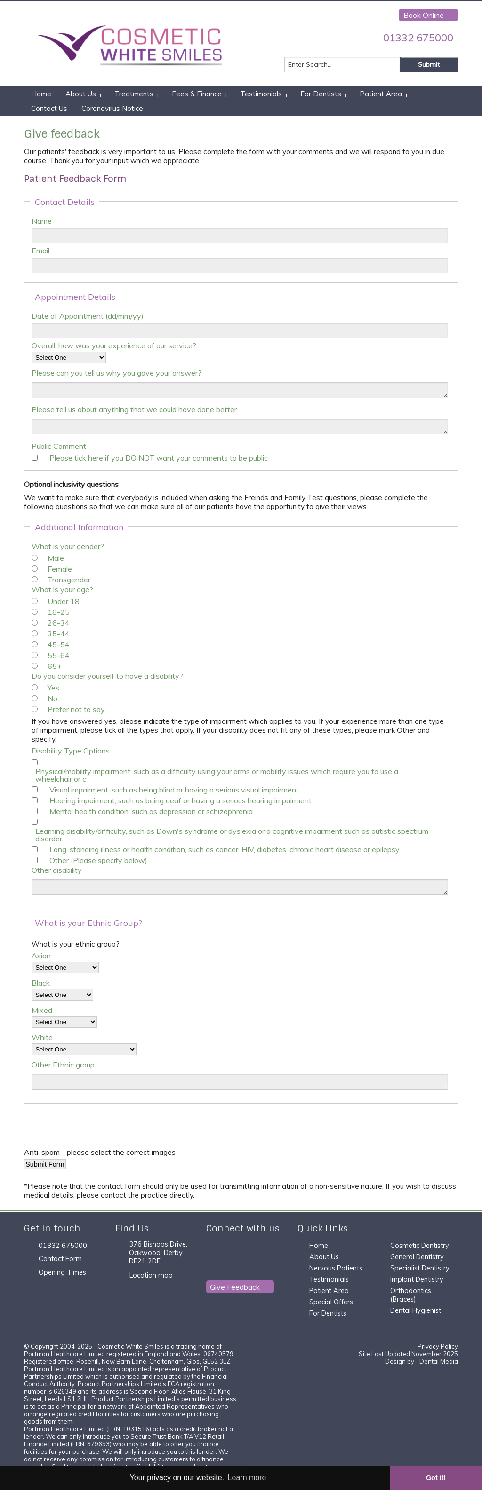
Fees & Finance (200, 94)
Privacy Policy (438, 1346)
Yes (53, 687)
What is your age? (62, 589)
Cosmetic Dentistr (417, 1245)
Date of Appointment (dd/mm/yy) (88, 316)
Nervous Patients (335, 1268)
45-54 (59, 644)
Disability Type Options (71, 750)
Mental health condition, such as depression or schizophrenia (151, 811)
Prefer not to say (76, 709)
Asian (41, 955)
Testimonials (264, 94)
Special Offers (331, 1302)
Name (42, 221)
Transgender (69, 579)
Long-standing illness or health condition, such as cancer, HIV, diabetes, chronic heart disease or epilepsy (224, 849)
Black (41, 983)
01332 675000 (418, 37)
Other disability (57, 870)
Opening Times (62, 1272)
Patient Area (384, 94)
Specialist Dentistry (420, 1268)
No (52, 698)
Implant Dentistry (416, 1279)
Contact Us (49, 108)
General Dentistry (417, 1257)
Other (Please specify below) (98, 860)
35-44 (59, 633)
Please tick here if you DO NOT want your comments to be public (158, 458)
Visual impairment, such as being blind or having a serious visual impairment (174, 789)
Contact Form (60, 1259)
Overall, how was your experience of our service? (114, 345)
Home (41, 93)
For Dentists (324, 94)
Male (56, 558)
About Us (84, 94)
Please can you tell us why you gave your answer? (116, 372)
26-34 (59, 623)
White (42, 1037)
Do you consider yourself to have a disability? (107, 676)
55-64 (59, 655)
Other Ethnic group (63, 1064)
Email (40, 250)
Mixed (42, 1010)
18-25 (59, 612)
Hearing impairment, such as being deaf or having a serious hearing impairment (180, 800)
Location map (151, 1275)
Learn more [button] (247, 1478)
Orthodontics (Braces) (410, 1294)
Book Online (423, 15)
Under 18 (64, 601)
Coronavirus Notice (112, 108)
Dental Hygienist (415, 1310)
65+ (55, 666)
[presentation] (95, 1129)
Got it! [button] (436, 1478)
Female (60, 568)
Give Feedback (235, 1287)
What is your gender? (68, 546)
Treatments (137, 94)
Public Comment (59, 446)
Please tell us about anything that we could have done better (134, 409)
